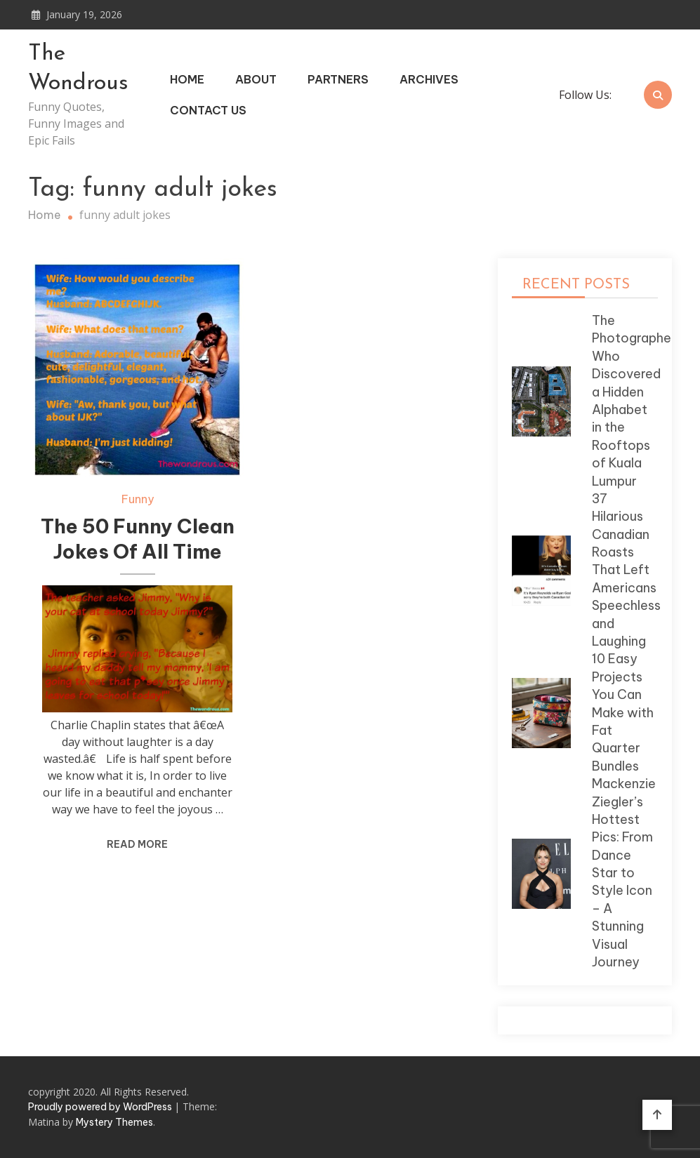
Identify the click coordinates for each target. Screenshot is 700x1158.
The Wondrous (78, 69)
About (256, 79)
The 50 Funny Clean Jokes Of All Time (138, 539)
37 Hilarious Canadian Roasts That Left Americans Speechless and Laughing (626, 570)
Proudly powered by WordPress (101, 1106)
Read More (137, 844)
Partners (338, 79)
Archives (428, 79)
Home (187, 79)
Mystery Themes (114, 1122)
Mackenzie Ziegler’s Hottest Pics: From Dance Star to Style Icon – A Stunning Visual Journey (624, 873)
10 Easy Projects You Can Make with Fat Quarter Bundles (623, 712)
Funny (137, 499)
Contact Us (208, 110)
